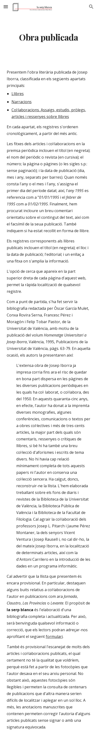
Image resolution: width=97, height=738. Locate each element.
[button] (5, 6)
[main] (48, 37)
